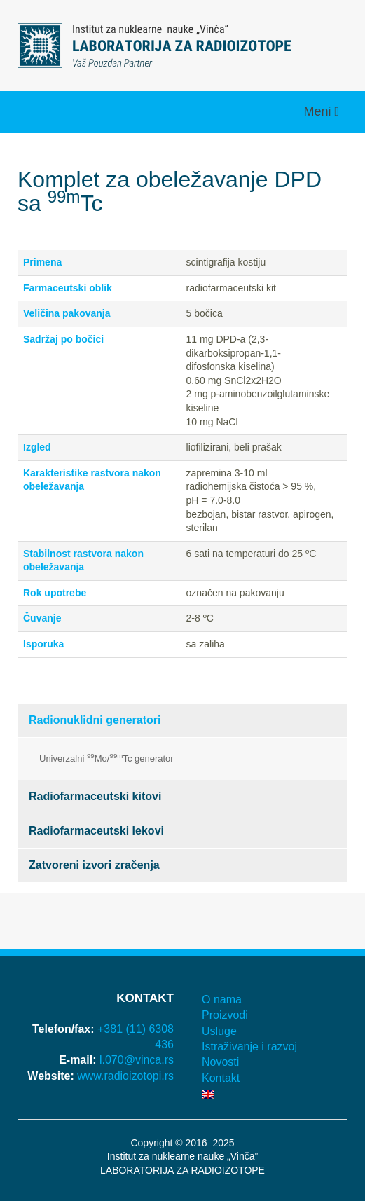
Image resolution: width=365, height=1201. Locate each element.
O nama (222, 1000)
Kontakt (221, 1078)
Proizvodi (225, 1015)
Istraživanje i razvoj (249, 1046)
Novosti (220, 1062)
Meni (318, 111)
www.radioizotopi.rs (125, 1076)
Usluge (219, 1031)
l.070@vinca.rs (136, 1060)
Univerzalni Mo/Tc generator (106, 758)
